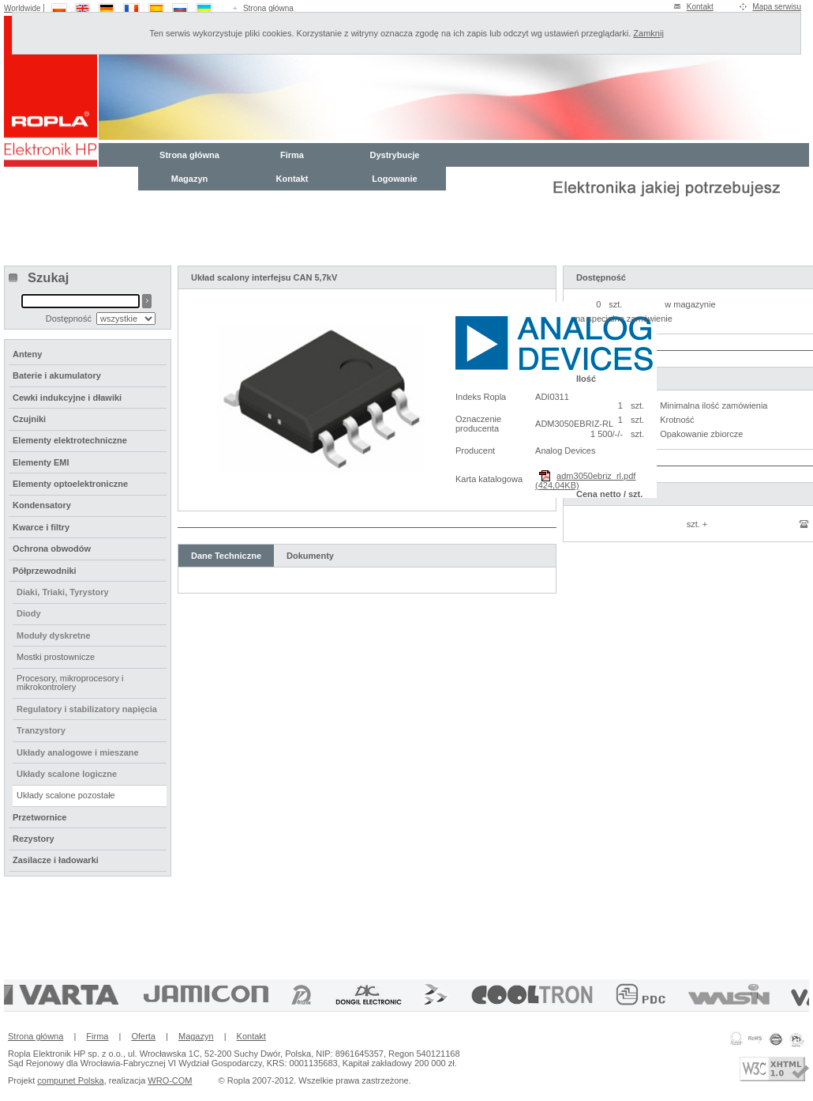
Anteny (27, 354)
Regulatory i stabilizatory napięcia (87, 709)
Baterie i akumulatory (57, 375)
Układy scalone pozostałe (66, 795)
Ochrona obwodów (52, 548)
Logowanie (394, 178)
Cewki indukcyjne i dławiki (67, 397)
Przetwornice (39, 817)
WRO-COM (170, 1080)
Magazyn (189, 178)
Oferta (143, 1036)
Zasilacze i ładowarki (56, 860)
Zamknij (648, 33)
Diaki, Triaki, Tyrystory (63, 592)
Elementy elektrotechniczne (70, 440)
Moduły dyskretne (54, 635)
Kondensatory (42, 505)
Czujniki (29, 419)
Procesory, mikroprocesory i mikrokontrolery (70, 682)
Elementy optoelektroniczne (70, 483)
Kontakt (700, 6)
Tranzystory (41, 730)
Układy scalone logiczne (67, 774)
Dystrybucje (395, 155)
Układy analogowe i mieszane (78, 752)
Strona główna (268, 8)
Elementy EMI (41, 462)
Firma (292, 155)
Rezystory (33, 838)
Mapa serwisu (776, 6)
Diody (29, 613)
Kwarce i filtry (41, 527)
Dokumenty (310, 555)
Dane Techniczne (226, 555)
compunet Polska (70, 1080)
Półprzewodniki (45, 570)
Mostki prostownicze (56, 657)
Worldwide (22, 8)
